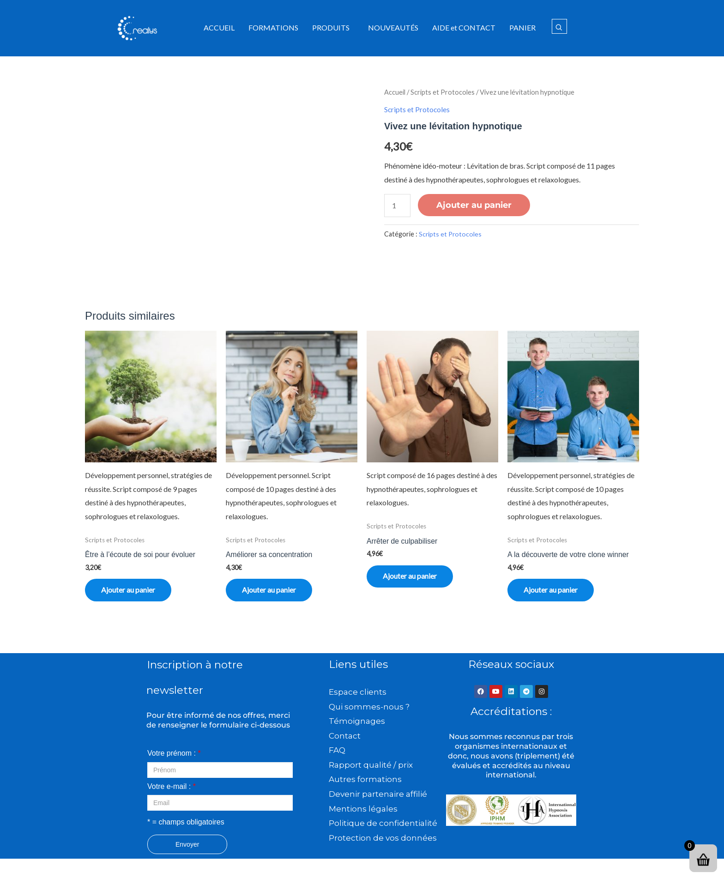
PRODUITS (331, 27)
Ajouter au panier (474, 205)
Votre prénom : (174, 755)
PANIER (522, 27)
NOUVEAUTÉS (393, 27)
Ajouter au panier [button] (130, 590)
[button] (333, 27)
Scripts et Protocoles (442, 92)
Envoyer (187, 846)
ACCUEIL (219, 27)
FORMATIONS (273, 27)
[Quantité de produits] (397, 205)
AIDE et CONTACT (463, 27)
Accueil (394, 92)
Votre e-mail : (171, 788)
